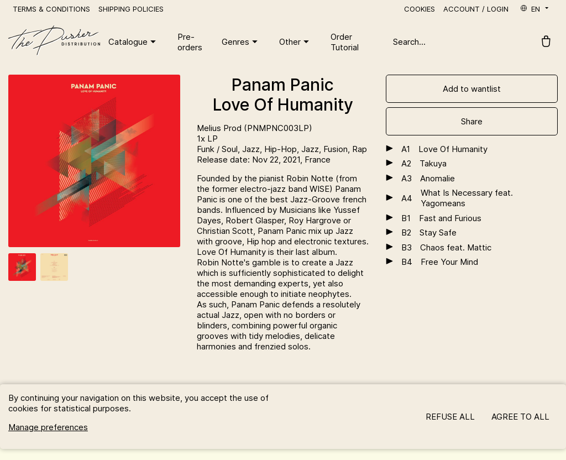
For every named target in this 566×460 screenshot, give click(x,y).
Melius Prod (220, 128)
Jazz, (253, 149)
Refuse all (450, 416)
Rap (359, 149)
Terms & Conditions (51, 8)
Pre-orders (189, 42)
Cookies (419, 8)
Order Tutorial (345, 42)
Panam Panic (283, 85)
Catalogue (133, 42)
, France (315, 159)
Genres (241, 42)
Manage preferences (48, 427)
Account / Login (476, 8)
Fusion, (337, 149)
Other (295, 42)
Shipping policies (131, 8)
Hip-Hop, (282, 149)
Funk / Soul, (219, 149)
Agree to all (520, 416)
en (535, 8)
